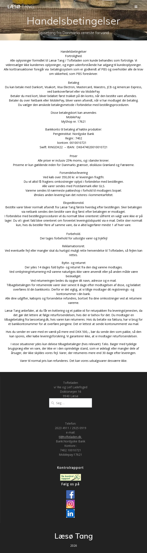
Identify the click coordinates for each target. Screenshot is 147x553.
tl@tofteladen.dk (70, 437)
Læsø (20, 6)
